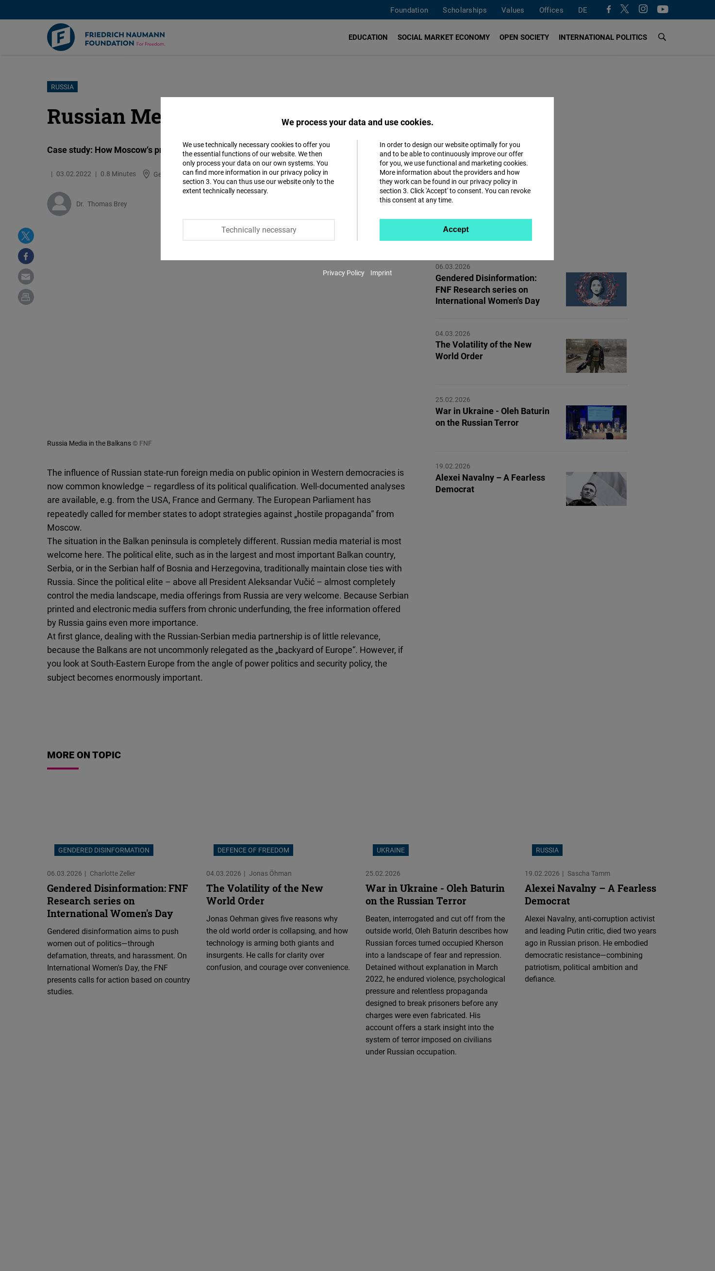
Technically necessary (259, 229)
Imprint (381, 272)
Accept (456, 229)
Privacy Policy (344, 272)
